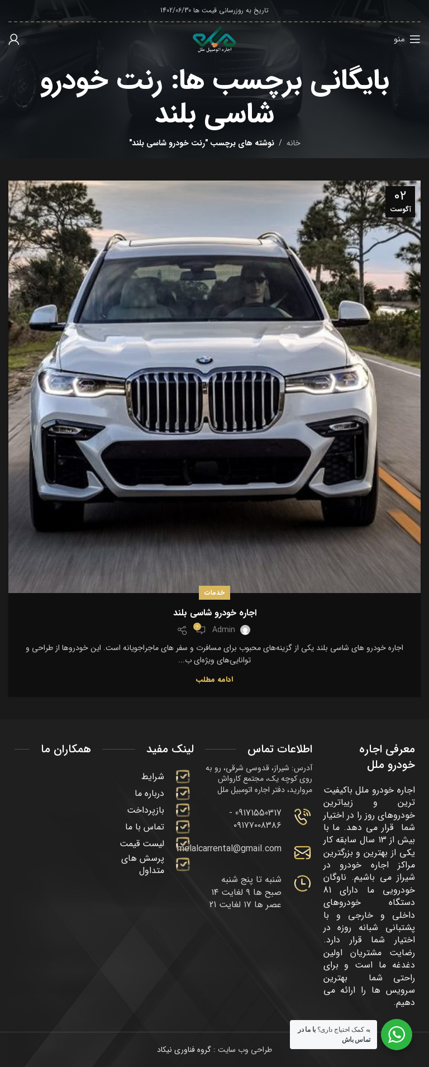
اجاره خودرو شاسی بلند (214, 613)
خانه (294, 143)
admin (223, 630)
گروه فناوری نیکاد (184, 1050)
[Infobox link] (258, 819)
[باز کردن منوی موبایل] (407, 39)
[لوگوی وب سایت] (214, 38)
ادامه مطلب (214, 679)
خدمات (214, 592)
